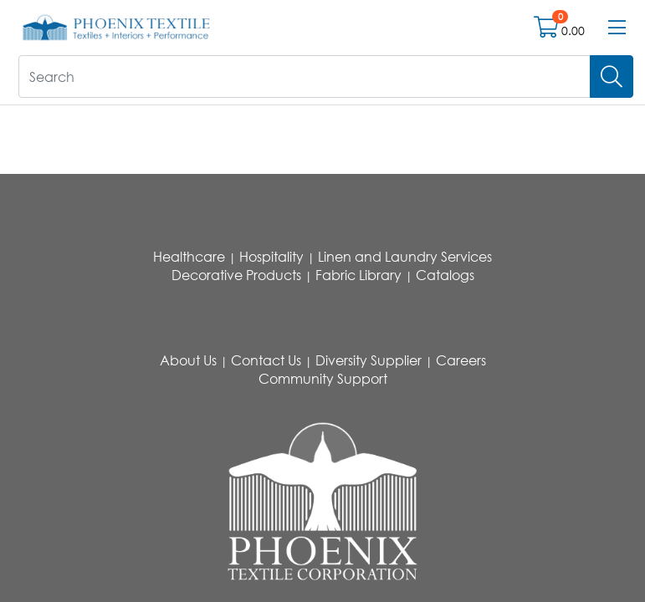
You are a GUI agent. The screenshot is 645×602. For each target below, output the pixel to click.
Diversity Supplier (368, 360)
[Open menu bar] (617, 27)
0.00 (573, 30)
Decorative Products (236, 275)
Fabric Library (358, 275)
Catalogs (445, 275)
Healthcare (189, 256)
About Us (188, 360)
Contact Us (266, 360)
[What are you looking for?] (304, 76)
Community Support (323, 378)
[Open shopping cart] (547, 30)
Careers (461, 360)
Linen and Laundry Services (405, 256)
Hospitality (271, 256)
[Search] (611, 76)
